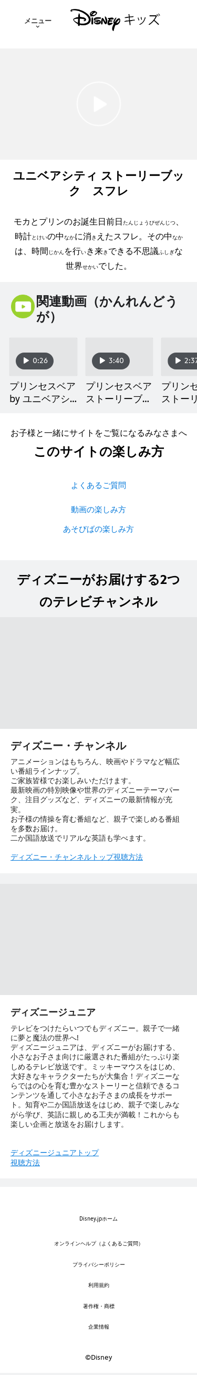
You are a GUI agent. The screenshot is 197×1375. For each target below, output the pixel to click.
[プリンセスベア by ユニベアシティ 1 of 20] (43, 357)
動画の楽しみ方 (98, 509)
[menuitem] (37, 20)
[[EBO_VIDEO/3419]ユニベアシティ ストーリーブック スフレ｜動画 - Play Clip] (98, 104)
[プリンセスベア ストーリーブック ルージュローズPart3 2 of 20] (119, 357)
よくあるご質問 (98, 485)
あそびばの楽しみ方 (98, 529)
